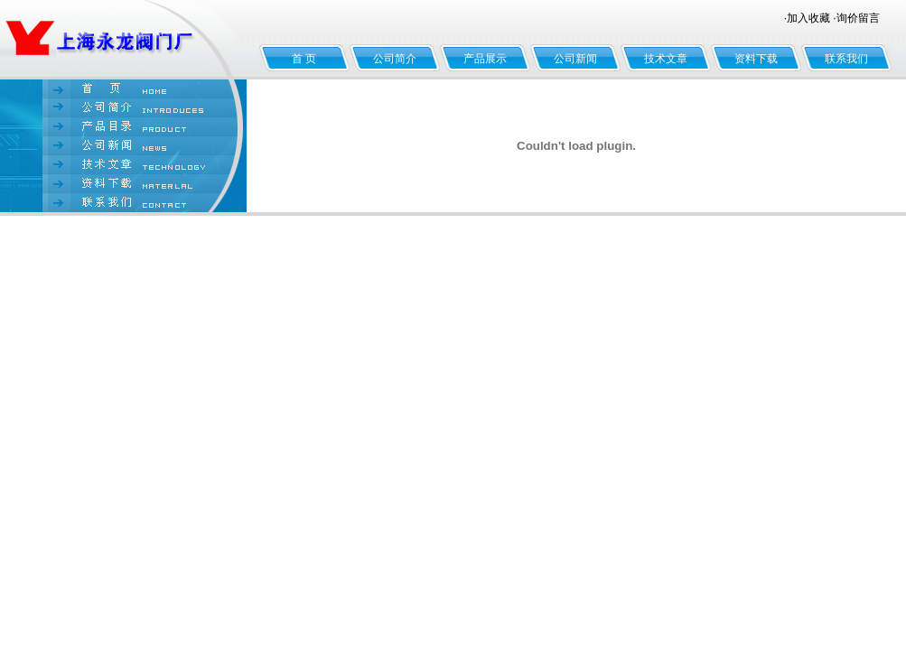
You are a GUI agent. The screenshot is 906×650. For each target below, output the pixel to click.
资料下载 (756, 58)
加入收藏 (808, 18)
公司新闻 (575, 58)
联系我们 (846, 58)
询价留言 (858, 18)
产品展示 (485, 58)
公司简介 (394, 58)
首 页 (304, 58)
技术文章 (665, 58)
